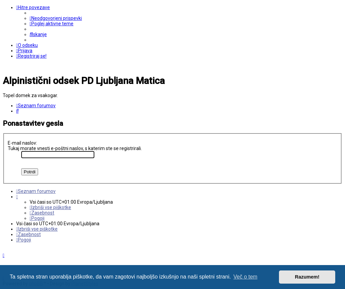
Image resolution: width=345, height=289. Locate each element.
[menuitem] (56, 18)
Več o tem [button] (245, 277)
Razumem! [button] (307, 277)
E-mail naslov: (22, 143)
